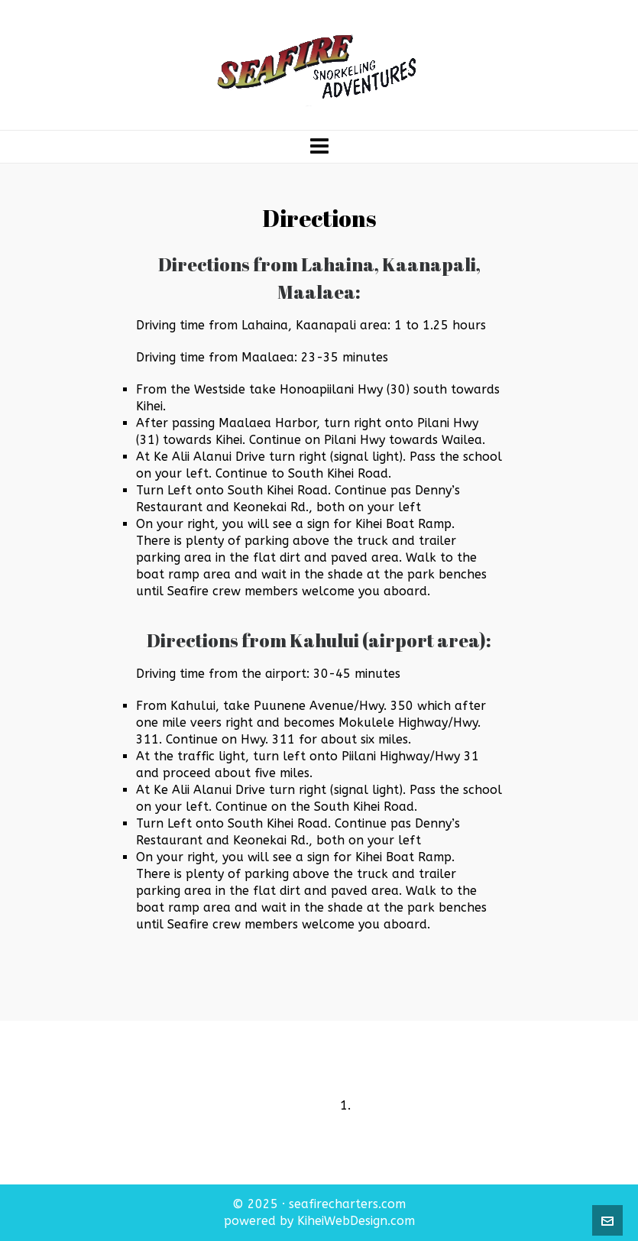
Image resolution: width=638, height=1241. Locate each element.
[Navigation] (319, 147)
